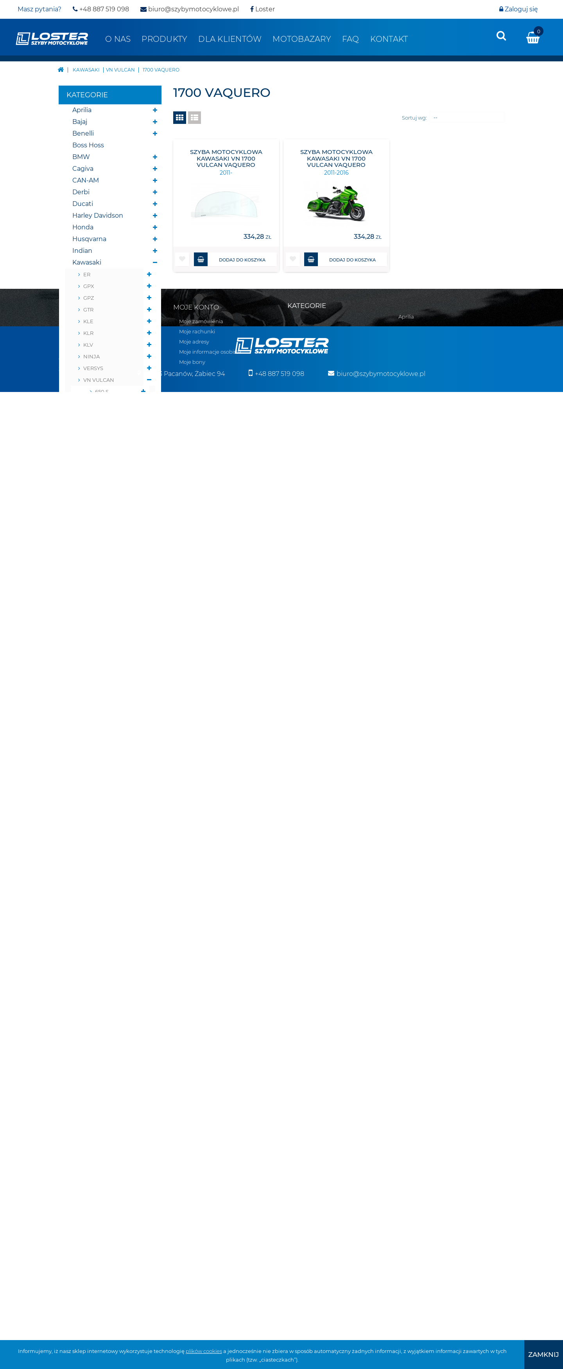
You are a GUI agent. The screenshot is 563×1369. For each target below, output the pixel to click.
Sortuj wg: (414, 118)
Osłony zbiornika (98, 954)
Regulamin (73, 1104)
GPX (88, 286)
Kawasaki (86, 262)
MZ (77, 731)
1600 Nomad (111, 520)
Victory (83, 790)
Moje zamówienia (201, 1087)
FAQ (350, 39)
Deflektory (89, 895)
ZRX (88, 638)
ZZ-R (89, 685)
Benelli (83, 133)
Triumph (85, 766)
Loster (262, 9)
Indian (82, 250)
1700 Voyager (112, 602)
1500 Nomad (111, 544)
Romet (83, 743)
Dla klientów (230, 39)
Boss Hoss (88, 145)
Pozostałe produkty (102, 1036)
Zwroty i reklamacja (83, 1134)
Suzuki (82, 755)
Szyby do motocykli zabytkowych (102, 983)
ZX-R (89, 673)
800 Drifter (109, 509)
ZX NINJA (95, 661)
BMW (81, 157)
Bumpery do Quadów (106, 860)
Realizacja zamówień (85, 1114)
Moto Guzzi (89, 708)
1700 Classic (110, 438)
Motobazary (302, 39)
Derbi (81, 192)
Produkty (164, 39)
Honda (82, 227)
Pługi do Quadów (99, 848)
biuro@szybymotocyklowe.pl (189, 9)
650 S (102, 391)
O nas (118, 39)
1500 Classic (110, 450)
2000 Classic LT (108, 491)
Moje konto (196, 1073)
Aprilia (81, 110)
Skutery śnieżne (97, 837)
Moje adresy (194, 1107)
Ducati (82, 204)
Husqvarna (89, 239)
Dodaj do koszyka (229, 259)
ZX (86, 649)
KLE (88, 321)
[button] (182, 259)
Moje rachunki (197, 1097)
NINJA (91, 356)
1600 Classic (110, 427)
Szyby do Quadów (100, 1001)
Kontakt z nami (78, 1094)
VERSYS (93, 368)
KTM (79, 696)
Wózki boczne (94, 1024)
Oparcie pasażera (99, 907)
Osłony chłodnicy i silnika (100, 924)
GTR (88, 309)
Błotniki (84, 884)
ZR (86, 626)
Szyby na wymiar (98, 1012)
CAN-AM (85, 180)
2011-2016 (110, 573)
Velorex (83, 778)
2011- (113, 591)
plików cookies (204, 1351)
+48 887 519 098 (101, 9)
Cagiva (82, 168)
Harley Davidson (97, 215)
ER (86, 274)
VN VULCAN (98, 380)
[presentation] (501, 35)
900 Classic (109, 415)
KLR (88, 333)
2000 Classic (111, 474)
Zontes (83, 813)
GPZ (88, 298)
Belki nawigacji (95, 872)
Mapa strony (74, 1084)
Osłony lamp (91, 942)
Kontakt (389, 39)
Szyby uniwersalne (101, 966)
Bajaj (79, 121)
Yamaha (84, 801)
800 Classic (109, 403)
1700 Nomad (111, 532)
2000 (101, 462)
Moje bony (192, 1127)
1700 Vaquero (112, 556)
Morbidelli (87, 719)
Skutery (84, 825)
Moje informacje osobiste (210, 1117)
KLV (88, 345)
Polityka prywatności (84, 1145)
